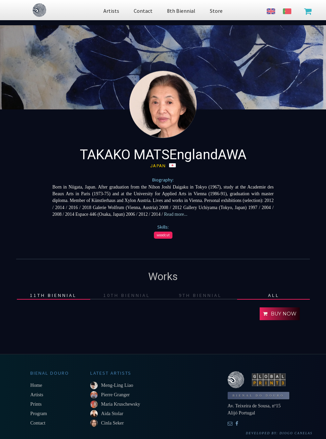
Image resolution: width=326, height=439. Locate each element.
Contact (37, 423)
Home (36, 385)
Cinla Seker (112, 423)
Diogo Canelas (296, 433)
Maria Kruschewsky (120, 404)
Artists (36, 394)
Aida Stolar (112, 413)
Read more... (175, 214)
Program (38, 413)
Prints (36, 404)
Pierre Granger (115, 394)
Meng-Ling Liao (117, 385)
